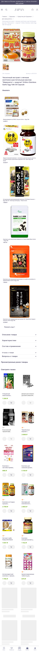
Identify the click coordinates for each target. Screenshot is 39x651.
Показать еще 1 (9, 327)
